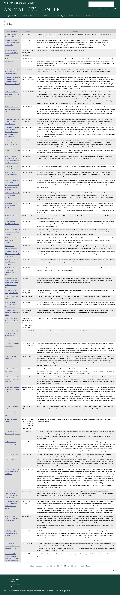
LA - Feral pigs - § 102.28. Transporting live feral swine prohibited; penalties (12, 546)
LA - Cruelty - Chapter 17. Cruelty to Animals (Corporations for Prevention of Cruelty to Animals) (11, 335)
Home (5, 21)
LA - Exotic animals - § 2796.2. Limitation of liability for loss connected (12, 518)
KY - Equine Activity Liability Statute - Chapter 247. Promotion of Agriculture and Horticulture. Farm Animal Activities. (12, 132)
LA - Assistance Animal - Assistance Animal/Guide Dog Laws (11, 321)
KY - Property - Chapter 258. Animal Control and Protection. (12, 262)
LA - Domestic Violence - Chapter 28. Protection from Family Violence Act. (12, 457)
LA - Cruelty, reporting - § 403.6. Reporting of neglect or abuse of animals (12, 379)
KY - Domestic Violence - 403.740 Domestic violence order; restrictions (12, 94)
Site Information (14, 579)
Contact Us (12, 581)
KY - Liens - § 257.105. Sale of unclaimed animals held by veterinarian (12, 232)
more (114, 570)
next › (82, 566)
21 (65, 566)
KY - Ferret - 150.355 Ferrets (12, 150)
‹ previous (39, 566)
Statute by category (12, 31)
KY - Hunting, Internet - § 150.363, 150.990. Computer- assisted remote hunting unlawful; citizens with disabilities (12, 185)
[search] (98, 4)
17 (51, 566)
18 (54, 566)
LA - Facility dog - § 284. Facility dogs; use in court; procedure (11, 533)
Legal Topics (11, 16)
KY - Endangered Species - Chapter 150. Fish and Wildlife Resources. (12, 122)
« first (32, 566)
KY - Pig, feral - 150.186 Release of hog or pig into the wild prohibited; (12, 254)
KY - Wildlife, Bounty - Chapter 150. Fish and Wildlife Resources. (10, 305)
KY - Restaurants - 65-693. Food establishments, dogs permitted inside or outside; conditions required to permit (12, 282)
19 (58, 566)
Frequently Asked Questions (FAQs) (67, 16)
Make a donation (14, 584)
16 (47, 566)
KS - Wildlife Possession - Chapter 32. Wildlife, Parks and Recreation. (12, 43)
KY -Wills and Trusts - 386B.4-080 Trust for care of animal (12, 313)
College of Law (31, 591)
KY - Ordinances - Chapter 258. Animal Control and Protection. (12, 240)
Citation (28, 31)
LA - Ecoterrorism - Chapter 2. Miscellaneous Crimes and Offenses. (12, 472)
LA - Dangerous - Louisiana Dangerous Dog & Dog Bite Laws (12, 389)
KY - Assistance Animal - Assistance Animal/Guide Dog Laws (11, 53)
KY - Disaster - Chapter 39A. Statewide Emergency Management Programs (12, 71)
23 (72, 566)
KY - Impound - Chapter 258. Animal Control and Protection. (12, 195)
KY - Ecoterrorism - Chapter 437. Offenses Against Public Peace (12, 109)
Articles (45, 16)
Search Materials (28, 16)
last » (88, 566)
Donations (89, 16)
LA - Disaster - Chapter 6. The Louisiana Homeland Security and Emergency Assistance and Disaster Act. (11, 411)
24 (75, 566)
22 (68, 566)
